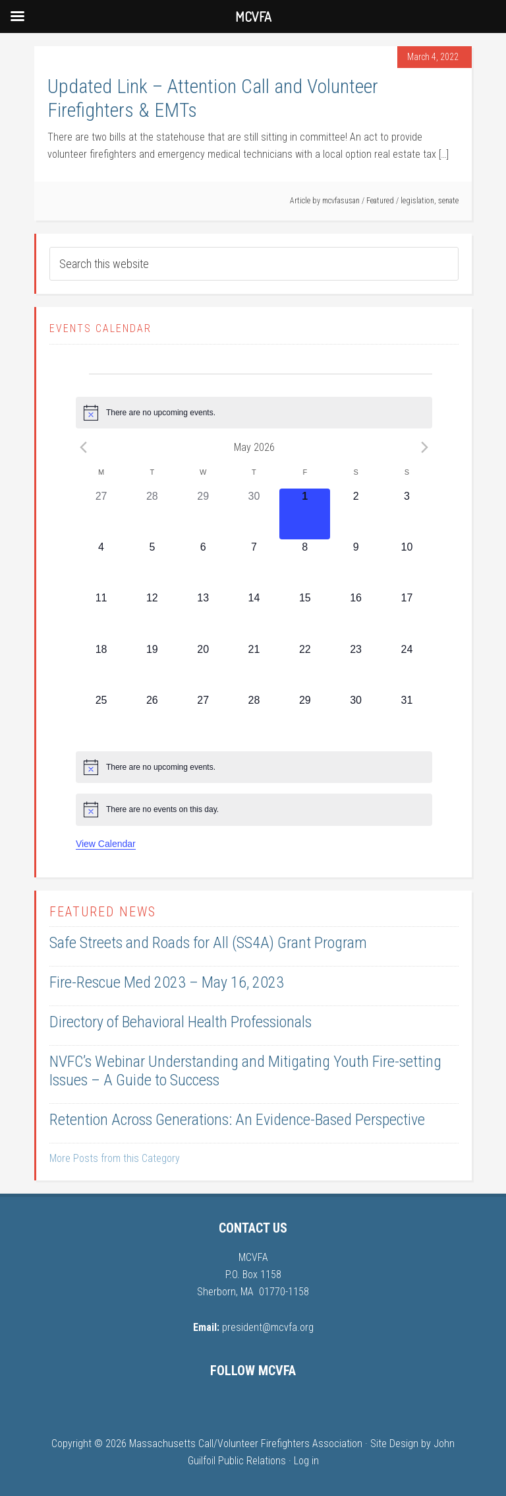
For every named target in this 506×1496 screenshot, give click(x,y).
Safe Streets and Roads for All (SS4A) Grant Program (208, 943)
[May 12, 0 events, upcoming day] (151, 615)
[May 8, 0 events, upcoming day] (304, 564)
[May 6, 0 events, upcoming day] (203, 564)
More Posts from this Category (114, 1158)
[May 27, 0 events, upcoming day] (203, 718)
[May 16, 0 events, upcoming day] (355, 615)
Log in (306, 1460)
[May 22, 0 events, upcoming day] (304, 667)
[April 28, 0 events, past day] (151, 514)
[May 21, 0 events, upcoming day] (254, 667)
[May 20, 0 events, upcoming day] (203, 667)
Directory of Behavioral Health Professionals (180, 1022)
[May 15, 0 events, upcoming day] (304, 615)
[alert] (254, 412)
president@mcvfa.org (268, 1327)
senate (448, 200)
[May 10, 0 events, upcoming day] (406, 564)
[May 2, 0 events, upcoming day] (355, 514)
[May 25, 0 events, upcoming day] (101, 718)
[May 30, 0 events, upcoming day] (355, 718)
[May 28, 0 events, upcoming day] (254, 718)
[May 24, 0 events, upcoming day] (406, 667)
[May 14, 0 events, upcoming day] (254, 615)
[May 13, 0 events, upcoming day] (203, 615)
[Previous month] (84, 447)
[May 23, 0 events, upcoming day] (355, 667)
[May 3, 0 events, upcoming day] (406, 514)
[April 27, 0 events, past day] (101, 514)
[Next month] (424, 447)
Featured (380, 200)
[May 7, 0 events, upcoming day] (254, 564)
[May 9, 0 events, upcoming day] (355, 564)
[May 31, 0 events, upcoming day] (406, 718)
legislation (417, 200)
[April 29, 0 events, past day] (203, 514)
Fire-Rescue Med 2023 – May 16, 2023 (166, 982)
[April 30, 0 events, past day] (254, 514)
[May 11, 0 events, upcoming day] (101, 615)
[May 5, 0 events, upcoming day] (151, 564)
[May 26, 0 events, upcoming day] (151, 718)
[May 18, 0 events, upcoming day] (101, 667)
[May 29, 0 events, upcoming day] (304, 718)
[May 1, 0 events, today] (304, 514)
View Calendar (106, 843)
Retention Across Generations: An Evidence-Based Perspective (237, 1119)
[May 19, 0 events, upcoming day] (151, 667)
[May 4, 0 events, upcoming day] (101, 564)
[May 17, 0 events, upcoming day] (406, 615)
